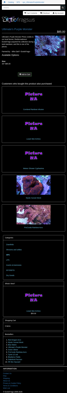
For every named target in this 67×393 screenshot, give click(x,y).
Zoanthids (10, 245)
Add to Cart (24, 74)
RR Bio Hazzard (14, 362)
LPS (7, 260)
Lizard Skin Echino (34, 139)
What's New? (10, 284)
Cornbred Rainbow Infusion (33, 109)
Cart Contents (30, 13)
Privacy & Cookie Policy (12, 383)
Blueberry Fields (14, 357)
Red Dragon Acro (14, 340)
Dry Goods (10, 275)
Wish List (6, 388)
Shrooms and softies (14, 250)
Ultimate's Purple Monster (17, 347)
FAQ (4, 376)
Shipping (6, 378)
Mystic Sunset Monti (33, 198)
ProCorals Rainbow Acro (33, 228)
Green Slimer (13, 350)
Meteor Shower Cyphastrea (33, 168)
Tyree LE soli (13, 355)
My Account (58, 13)
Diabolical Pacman (15, 359)
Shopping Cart (10, 320)
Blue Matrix (12, 345)
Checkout (45, 13)
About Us (6, 381)
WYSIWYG (10, 270)
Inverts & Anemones (13, 265)
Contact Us (7, 373)
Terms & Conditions (10, 386)
